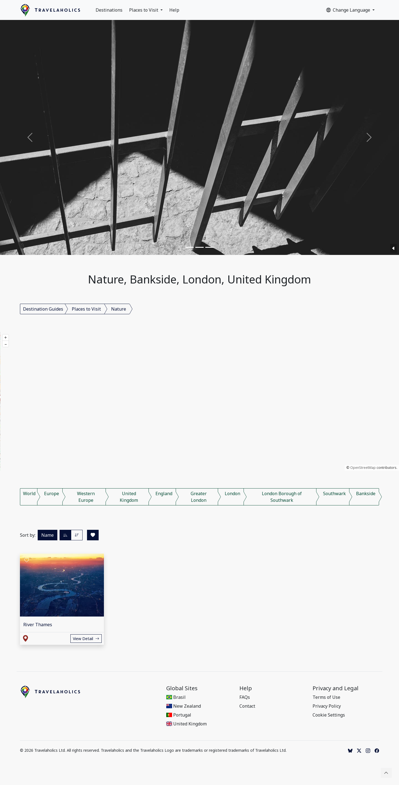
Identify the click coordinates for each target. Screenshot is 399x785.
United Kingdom (129, 496)
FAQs (244, 697)
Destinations (109, 10)
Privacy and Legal (336, 688)
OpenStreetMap (363, 467)
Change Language (348, 10)
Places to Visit (144, 10)
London (232, 493)
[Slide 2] (199, 247)
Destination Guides (43, 309)
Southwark (334, 493)
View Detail (86, 638)
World (29, 493)
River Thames (37, 625)
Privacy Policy (327, 706)
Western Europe (86, 496)
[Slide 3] (209, 247)
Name (47, 535)
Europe (51, 493)
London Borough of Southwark (282, 496)
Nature (118, 309)
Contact (247, 706)
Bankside (365, 493)
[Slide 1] (189, 247)
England (163, 493)
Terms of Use (326, 697)
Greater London (199, 496)
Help (174, 10)
